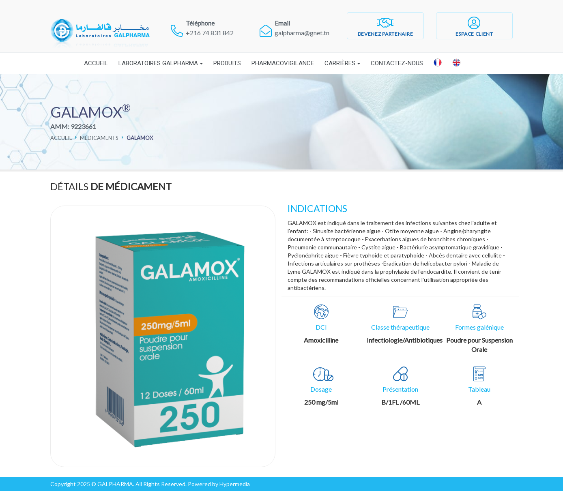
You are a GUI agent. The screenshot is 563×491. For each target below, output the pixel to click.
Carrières (339, 63)
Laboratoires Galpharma (158, 63)
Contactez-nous (397, 63)
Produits (227, 63)
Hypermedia (234, 483)
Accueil (96, 63)
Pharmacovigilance (282, 63)
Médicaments (99, 138)
